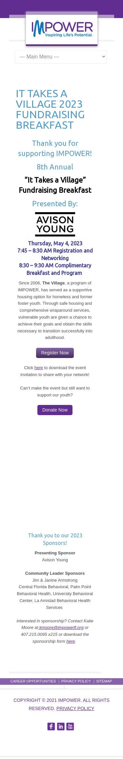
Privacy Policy (75, 708)
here (38, 367)
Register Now (55, 352)
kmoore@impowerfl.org (60, 627)
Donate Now (55, 410)
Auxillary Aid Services (89, 687)
